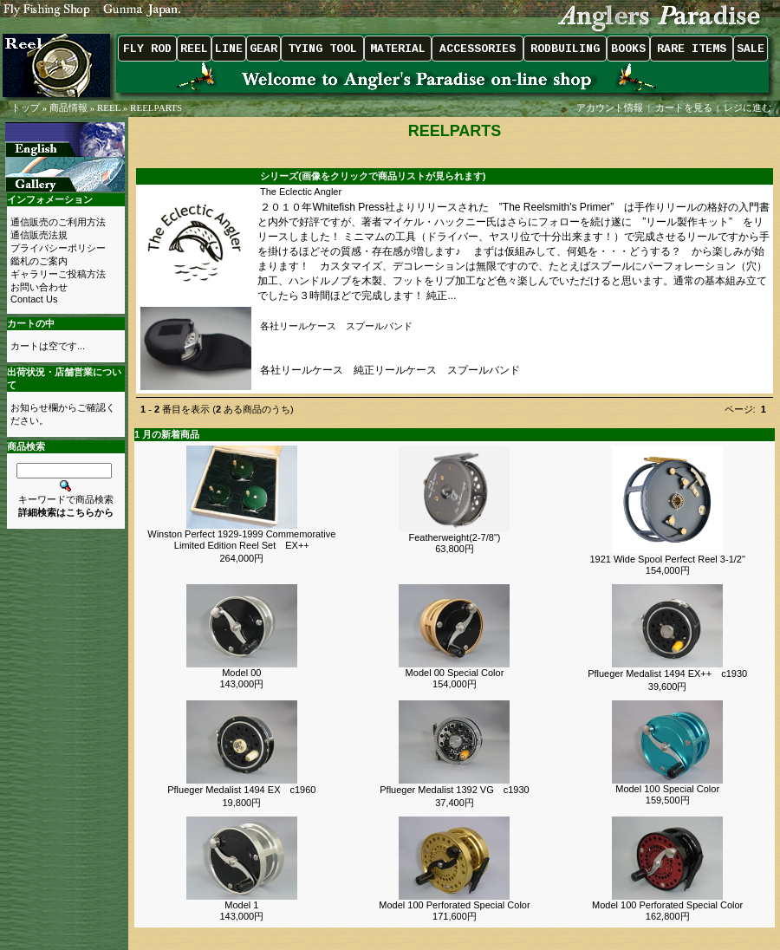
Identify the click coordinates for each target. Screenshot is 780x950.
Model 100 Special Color (667, 789)
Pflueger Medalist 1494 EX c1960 (241, 789)
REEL (108, 107)
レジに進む (749, 107)
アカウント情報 (609, 107)
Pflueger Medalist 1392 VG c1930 (454, 789)
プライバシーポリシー (58, 248)
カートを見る (683, 107)
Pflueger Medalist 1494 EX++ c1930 (667, 673)
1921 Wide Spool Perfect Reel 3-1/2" (666, 559)
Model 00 (241, 672)
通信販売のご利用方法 (58, 222)
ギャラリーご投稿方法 (58, 274)
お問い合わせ (39, 287)
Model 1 (241, 905)
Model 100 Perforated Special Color (454, 905)
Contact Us (33, 299)
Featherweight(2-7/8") (454, 537)
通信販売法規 (39, 235)
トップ (25, 107)
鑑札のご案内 (39, 261)
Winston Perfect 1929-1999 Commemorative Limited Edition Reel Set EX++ (241, 539)
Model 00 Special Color (455, 672)
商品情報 (68, 107)
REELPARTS (156, 107)
